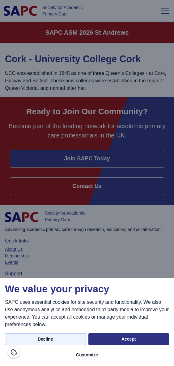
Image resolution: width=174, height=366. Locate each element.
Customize (87, 354)
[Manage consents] (14, 352)
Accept (128, 339)
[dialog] (87, 322)
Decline (45, 339)
